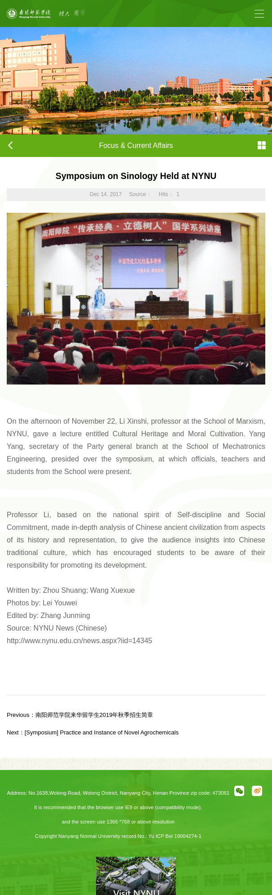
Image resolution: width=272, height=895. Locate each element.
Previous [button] (63, 17)
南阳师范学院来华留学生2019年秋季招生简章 (80, 715)
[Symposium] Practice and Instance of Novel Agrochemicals (93, 732)
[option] (105, 13)
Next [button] (147, 17)
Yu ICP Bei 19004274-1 (175, 836)
